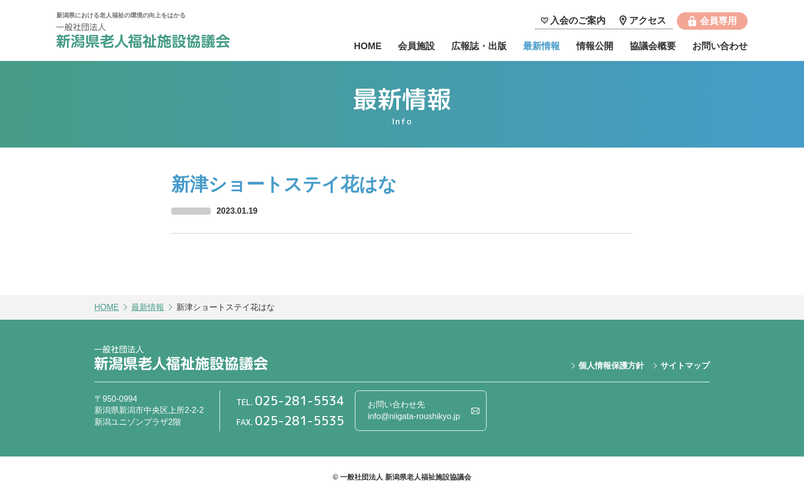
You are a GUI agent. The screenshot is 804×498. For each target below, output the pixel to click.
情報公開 (594, 46)
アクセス (647, 20)
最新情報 (541, 46)
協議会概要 (653, 46)
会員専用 (718, 21)
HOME (367, 46)
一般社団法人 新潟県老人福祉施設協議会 (143, 37)
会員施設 (416, 46)
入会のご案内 (578, 20)
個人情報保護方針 (611, 365)
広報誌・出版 (479, 46)
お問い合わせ (720, 46)
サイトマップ (685, 365)
